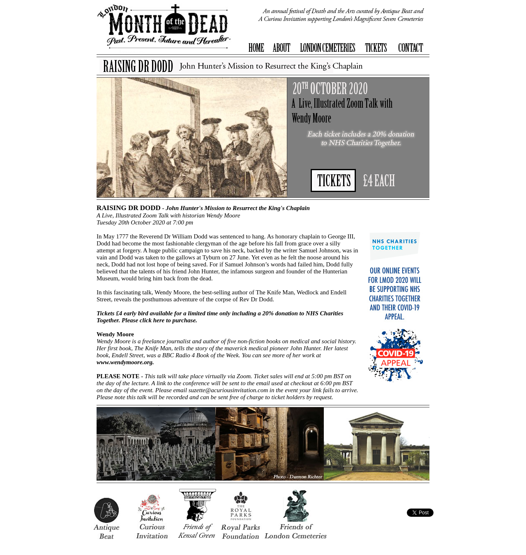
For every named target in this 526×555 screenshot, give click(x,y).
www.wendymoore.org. (125, 362)
